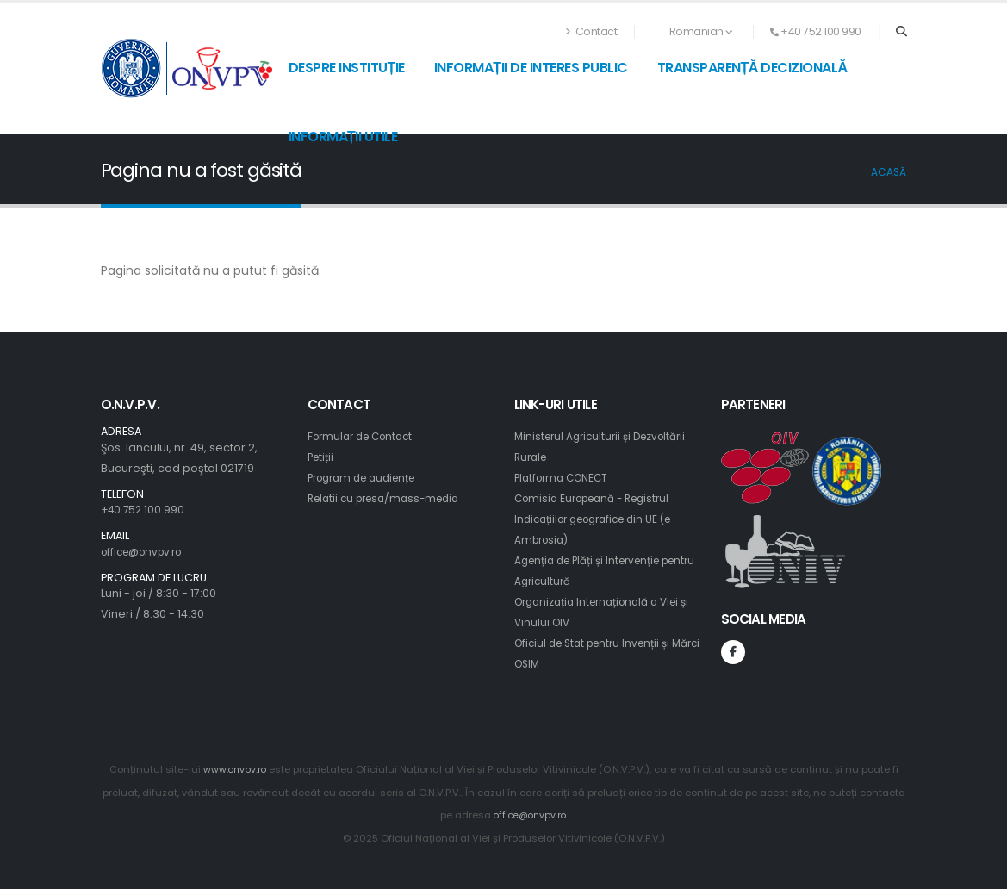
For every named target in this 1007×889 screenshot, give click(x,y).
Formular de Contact (365, 436)
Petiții (322, 457)
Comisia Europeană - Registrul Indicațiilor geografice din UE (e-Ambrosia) (604, 519)
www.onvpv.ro (234, 769)
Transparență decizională (752, 68)
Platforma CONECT (565, 477)
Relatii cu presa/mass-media (390, 498)
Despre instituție (347, 68)
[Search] (901, 32)
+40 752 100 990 (144, 509)
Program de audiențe (368, 477)
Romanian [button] (692, 31)
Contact (592, 31)
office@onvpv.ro (147, 551)
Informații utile (343, 136)
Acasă (888, 172)
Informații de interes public (531, 68)
